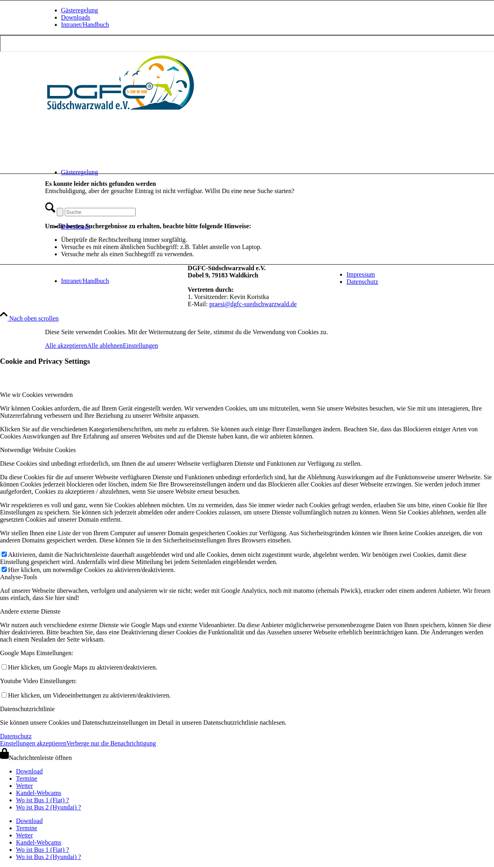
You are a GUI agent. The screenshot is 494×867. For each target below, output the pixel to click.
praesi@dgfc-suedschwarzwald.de (253, 304)
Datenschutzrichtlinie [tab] (27, 709)
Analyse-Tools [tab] (18, 577)
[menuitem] (255, 10)
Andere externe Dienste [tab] (30, 611)
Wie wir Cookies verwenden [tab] (36, 394)
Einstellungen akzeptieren (33, 743)
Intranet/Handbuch (85, 24)
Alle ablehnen (105, 345)
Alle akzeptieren (66, 345)
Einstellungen (140, 345)
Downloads (75, 17)
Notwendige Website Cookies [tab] (38, 449)
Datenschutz (362, 281)
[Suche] (100, 212)
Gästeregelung (79, 10)
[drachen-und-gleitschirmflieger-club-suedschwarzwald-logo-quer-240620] (121, 111)
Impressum (360, 274)
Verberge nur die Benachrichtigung (111, 743)
